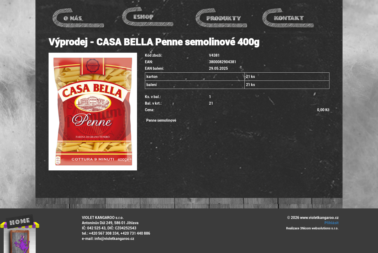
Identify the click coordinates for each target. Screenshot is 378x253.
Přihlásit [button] (331, 223)
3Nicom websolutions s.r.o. (319, 228)
